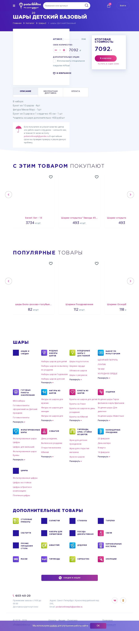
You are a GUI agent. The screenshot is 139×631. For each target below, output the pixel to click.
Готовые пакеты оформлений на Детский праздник (25, 409)
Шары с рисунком (78, 375)
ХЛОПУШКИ (111, 559)
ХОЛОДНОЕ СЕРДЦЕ (107, 373)
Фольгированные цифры (25, 478)
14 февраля (104, 452)
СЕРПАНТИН (83, 559)
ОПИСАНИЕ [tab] (25, 91)
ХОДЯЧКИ (110, 392)
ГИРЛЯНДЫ (54, 559)
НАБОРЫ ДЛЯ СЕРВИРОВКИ (55, 533)
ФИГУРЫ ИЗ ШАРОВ (54, 392)
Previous (8, 194)
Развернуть (46, 382)
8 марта (102, 447)
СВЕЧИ (109, 533)
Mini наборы (19, 401)
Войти (123, 5)
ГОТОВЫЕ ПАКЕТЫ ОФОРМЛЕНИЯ (28, 392)
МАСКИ (24, 559)
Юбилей (45, 452)
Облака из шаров (78, 370)
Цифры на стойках (22, 482)
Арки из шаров (77, 457)
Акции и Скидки (25, 353)
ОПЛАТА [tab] (75, 91)
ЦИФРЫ (24, 471)
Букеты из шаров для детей (83, 399)
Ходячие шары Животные (111, 416)
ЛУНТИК (102, 364)
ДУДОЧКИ (82, 545)
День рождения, (49, 438)
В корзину (105, 58)
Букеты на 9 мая (78, 404)
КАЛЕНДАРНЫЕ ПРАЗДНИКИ (113, 431)
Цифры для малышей (23, 447)
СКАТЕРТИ (26, 533)
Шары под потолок (79, 361)
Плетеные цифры (21, 495)
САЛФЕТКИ (54, 521)
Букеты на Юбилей (79, 417)
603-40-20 (23, 595)
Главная (17, 23)
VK (115, 600)
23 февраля (104, 438)
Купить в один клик (108, 64)
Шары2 (42, 23)
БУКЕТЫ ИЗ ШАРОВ (82, 392)
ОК (98, 625)
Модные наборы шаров (53, 353)
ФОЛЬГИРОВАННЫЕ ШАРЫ (28, 431)
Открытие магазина (51, 447)
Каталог (30, 23)
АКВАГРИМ (54, 545)
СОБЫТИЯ (54, 431)
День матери (104, 443)
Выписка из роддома (51, 443)
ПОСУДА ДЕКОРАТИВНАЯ (85, 533)
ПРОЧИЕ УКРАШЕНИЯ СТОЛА (27, 545)
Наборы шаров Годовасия (54, 374)
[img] (14, 5)
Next (130, 194)
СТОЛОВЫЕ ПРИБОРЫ (26, 521)
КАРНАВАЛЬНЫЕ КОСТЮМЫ (113, 545)
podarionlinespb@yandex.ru (36, 136)
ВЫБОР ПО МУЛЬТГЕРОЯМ (113, 353)
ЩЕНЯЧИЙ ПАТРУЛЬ (108, 360)
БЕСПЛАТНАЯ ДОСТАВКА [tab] (51, 92)
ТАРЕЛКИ (110, 521)
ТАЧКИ (101, 369)
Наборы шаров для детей (54, 361)
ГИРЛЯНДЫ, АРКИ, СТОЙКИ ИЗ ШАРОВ (84, 431)
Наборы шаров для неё (53, 379)
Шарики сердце (77, 366)
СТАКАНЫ (82, 521)
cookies (53, 625)
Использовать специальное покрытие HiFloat (69, 63)
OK (123, 600)
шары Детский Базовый (63, 23)
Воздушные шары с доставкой (83, 353)
